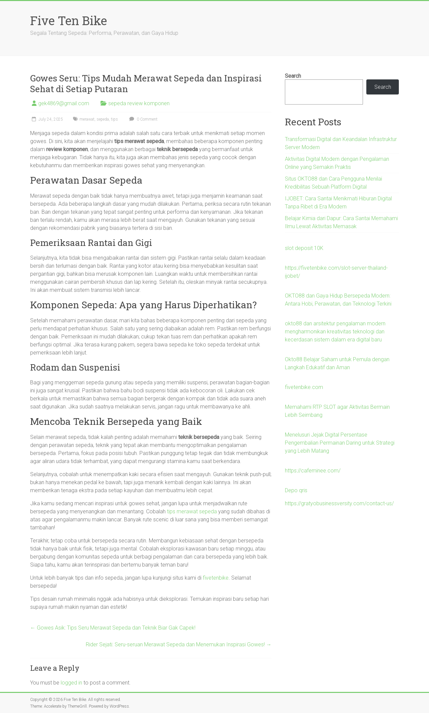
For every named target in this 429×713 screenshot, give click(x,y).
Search (293, 76)
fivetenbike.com (304, 387)
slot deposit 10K (304, 248)
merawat (87, 119)
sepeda (103, 119)
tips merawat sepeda (192, 511)
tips (114, 119)
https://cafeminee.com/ (313, 470)
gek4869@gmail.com (63, 103)
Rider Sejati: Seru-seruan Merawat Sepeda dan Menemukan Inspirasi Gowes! (178, 644)
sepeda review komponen (139, 103)
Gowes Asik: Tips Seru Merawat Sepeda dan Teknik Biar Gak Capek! (112, 628)
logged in (71, 682)
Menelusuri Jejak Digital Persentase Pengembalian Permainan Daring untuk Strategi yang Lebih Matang (339, 443)
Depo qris (296, 490)
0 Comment (143, 119)
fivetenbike (216, 578)
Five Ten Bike (68, 20)
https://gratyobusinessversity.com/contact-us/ (339, 503)
